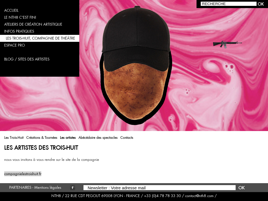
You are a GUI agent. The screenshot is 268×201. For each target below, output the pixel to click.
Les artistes (68, 137)
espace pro (14, 45)
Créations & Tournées (41, 137)
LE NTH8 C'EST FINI (20, 17)
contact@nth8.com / (201, 195)
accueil (11, 10)
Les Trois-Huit (13, 137)
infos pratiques (19, 31)
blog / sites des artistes (26, 59)
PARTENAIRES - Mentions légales (35, 187)
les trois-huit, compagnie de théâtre (40, 38)
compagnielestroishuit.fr (22, 173)
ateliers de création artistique (33, 24)
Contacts (126, 137)
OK (241, 187)
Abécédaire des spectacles (98, 137)
